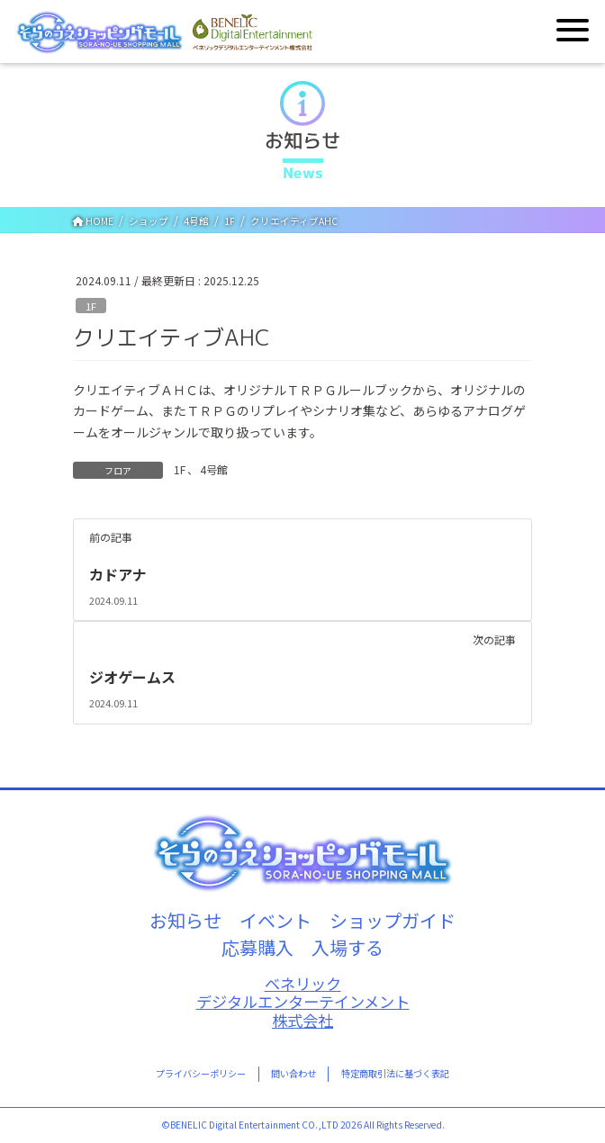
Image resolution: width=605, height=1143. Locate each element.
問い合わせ (293, 1073)
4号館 (214, 469)
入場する (348, 947)
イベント (275, 920)
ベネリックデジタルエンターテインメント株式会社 (303, 1002)
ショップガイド (393, 920)
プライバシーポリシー (201, 1073)
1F (91, 306)
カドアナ (118, 574)
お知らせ (185, 920)
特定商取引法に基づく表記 (395, 1073)
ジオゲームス (132, 677)
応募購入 (257, 947)
